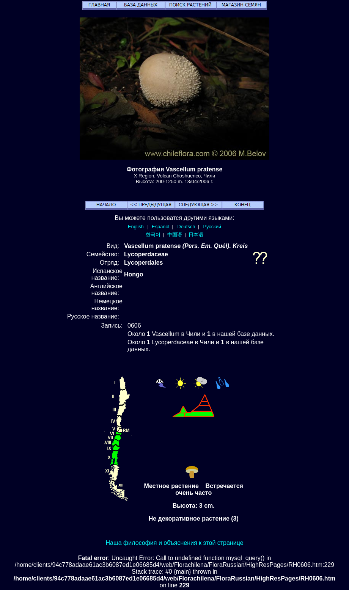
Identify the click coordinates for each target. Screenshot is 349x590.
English (136, 226)
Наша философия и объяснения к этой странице (174, 543)
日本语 (196, 234)
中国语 (174, 234)
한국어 (153, 234)
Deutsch (186, 226)
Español (160, 226)
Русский (212, 226)
